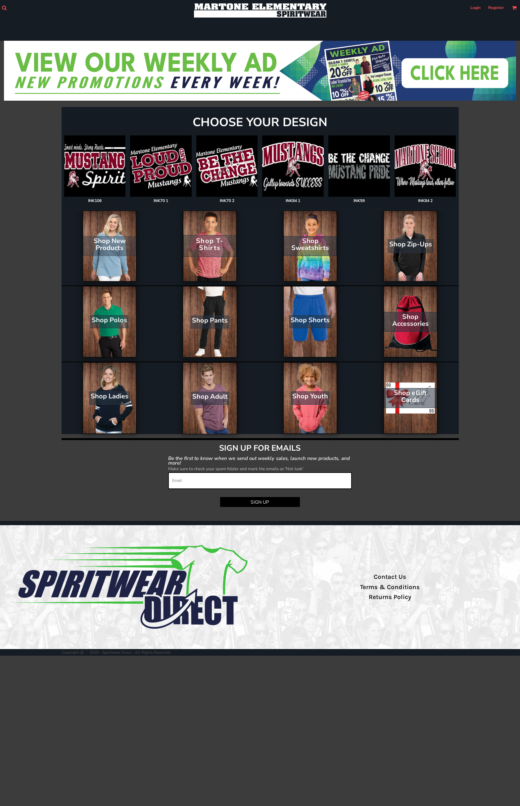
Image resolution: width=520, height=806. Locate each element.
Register (496, 7)
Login (475, 7)
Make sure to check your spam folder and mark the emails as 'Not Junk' (236, 469)
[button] (4, 7)
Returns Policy (390, 597)
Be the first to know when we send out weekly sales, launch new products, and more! (259, 460)
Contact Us (390, 576)
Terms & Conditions (390, 587)
